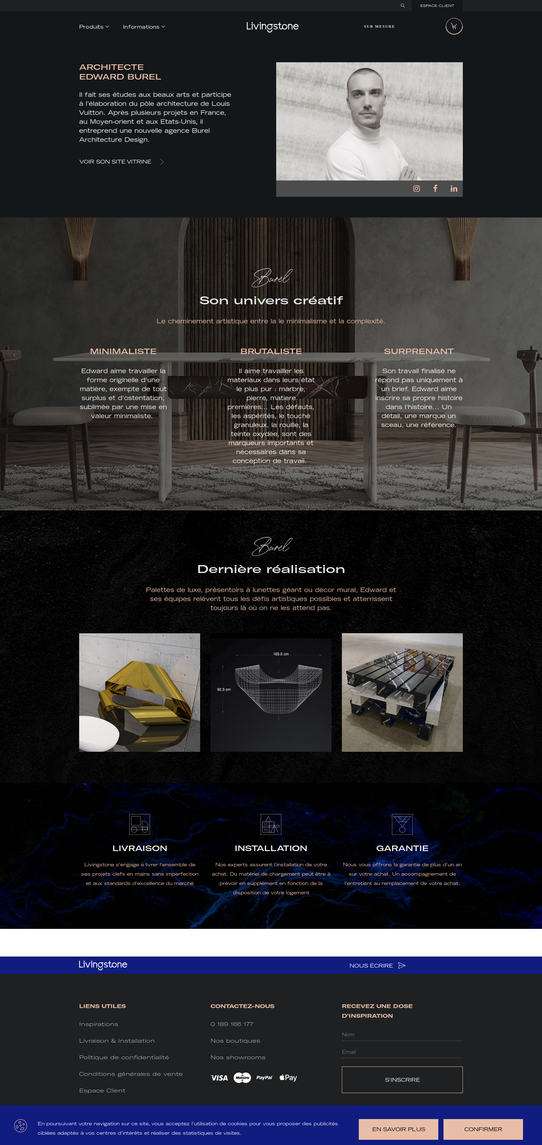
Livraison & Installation (117, 1040)
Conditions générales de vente (131, 1074)
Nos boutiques (235, 1040)
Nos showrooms (238, 1057)
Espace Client (437, 5)
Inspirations (98, 1024)
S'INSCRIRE (402, 1080)
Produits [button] (91, 27)
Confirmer (483, 1129)
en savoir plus (398, 1129)
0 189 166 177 (232, 1024)
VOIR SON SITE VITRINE (122, 161)
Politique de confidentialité (124, 1057)
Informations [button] (141, 27)
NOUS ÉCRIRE (377, 965)
